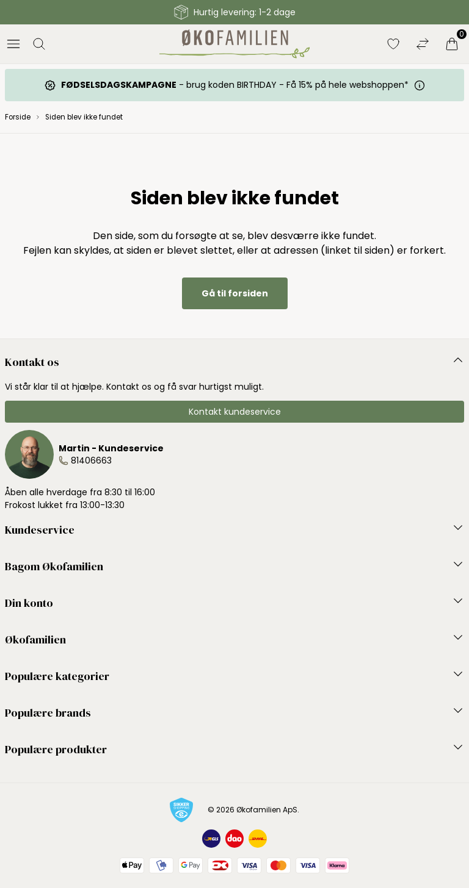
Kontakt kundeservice (235, 412)
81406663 (91, 460)
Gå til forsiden (235, 293)
